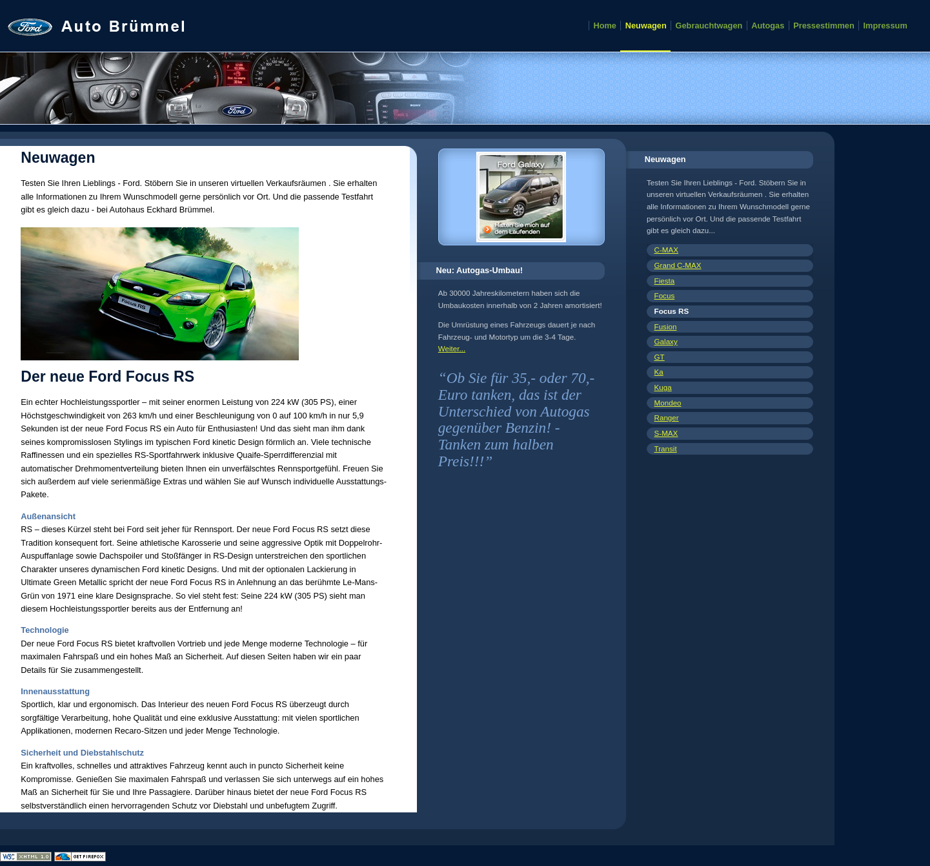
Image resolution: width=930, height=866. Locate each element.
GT (659, 357)
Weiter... (451, 348)
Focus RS (671, 311)
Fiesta (664, 280)
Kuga (663, 387)
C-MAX (666, 249)
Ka (658, 371)
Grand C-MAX (678, 265)
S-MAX (666, 433)
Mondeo (668, 402)
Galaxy (666, 341)
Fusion (665, 326)
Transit (665, 448)
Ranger (666, 417)
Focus (664, 295)
